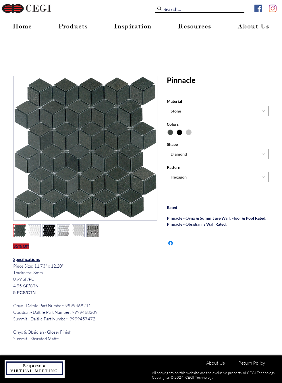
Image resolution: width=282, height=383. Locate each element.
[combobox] (218, 111)
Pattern (173, 167)
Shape (172, 144)
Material (174, 101)
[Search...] (197, 10)
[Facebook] (258, 8)
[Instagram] (273, 8)
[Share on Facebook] (170, 243)
